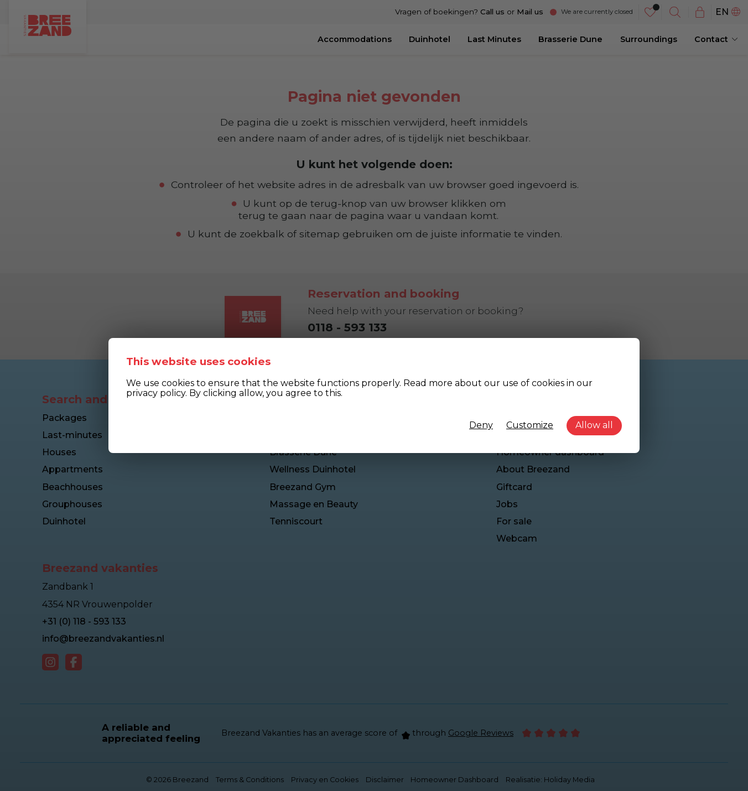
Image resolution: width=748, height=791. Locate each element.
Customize (529, 425)
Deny (481, 425)
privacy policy (155, 393)
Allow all (594, 425)
